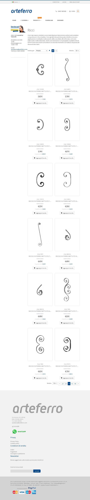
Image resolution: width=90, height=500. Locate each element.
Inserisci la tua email (16, 467)
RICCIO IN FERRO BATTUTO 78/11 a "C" (70, 365)
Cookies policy (14, 443)
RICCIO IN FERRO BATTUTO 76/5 (40, 365)
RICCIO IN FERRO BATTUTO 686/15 (41, 310)
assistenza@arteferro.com (19, 49)
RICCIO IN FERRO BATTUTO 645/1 (68, 90)
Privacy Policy (14, 441)
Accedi (64, 2)
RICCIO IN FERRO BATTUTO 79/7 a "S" (42, 255)
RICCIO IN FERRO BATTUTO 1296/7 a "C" (43, 145)
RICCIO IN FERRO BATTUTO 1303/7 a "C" (43, 200)
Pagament (13, 452)
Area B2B (15, 426)
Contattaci (55, 2)
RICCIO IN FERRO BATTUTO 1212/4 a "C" (43, 90)
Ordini (12, 450)
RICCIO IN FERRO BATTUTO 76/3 (67, 310)
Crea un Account (74, 2)
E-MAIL (73, 11)
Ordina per (31, 51)
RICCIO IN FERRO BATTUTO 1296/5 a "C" (70, 145)
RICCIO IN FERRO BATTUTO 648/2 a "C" (70, 200)
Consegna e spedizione (17, 454)
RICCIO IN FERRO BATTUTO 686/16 (68, 255)
